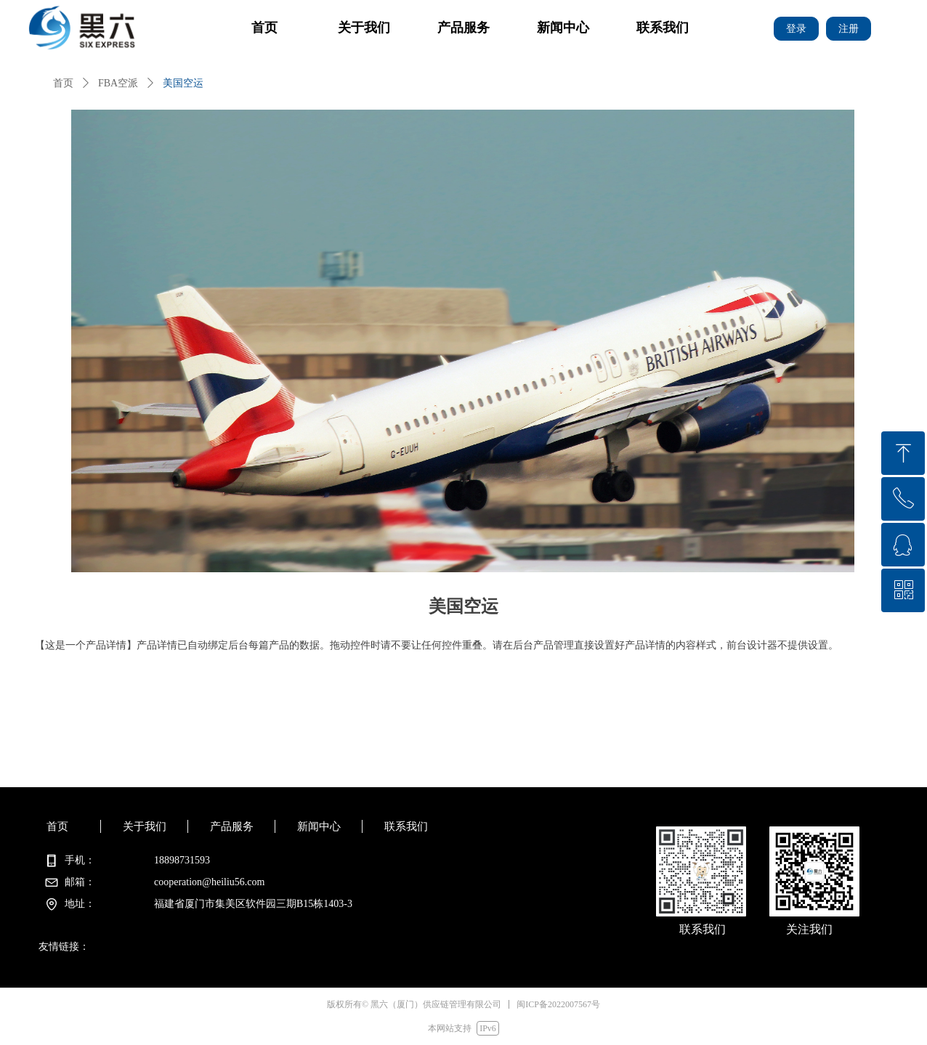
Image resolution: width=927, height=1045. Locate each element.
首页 (63, 83)
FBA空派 (118, 83)
